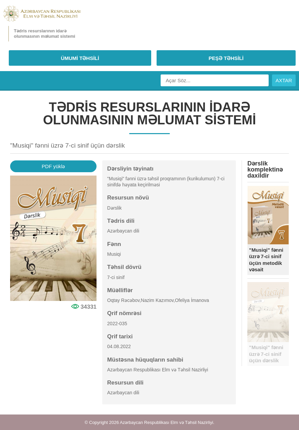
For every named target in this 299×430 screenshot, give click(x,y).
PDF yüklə (53, 166)
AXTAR (284, 80)
